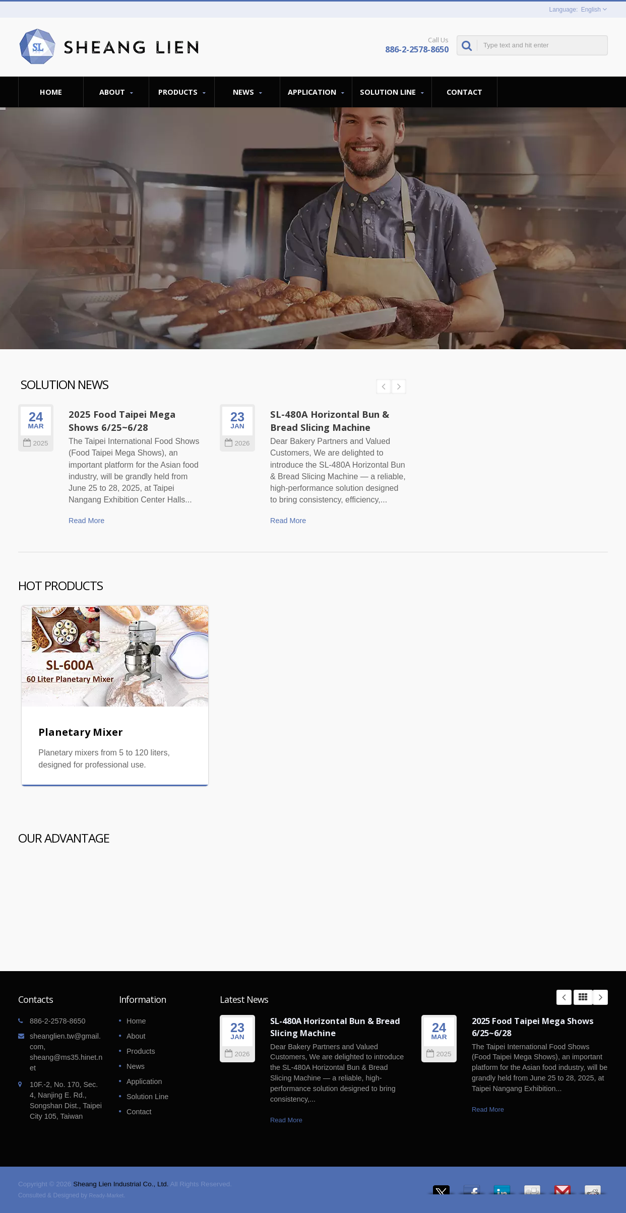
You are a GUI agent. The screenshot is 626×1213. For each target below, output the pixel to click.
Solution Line (391, 92)
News (247, 92)
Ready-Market (106, 1195)
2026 (237, 1054)
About (116, 92)
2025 (438, 1054)
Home (51, 92)
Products (181, 92)
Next (600, 997)
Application (316, 92)
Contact (464, 92)
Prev (564, 997)
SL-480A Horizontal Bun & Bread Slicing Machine (335, 1027)
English (591, 9)
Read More (286, 1120)
